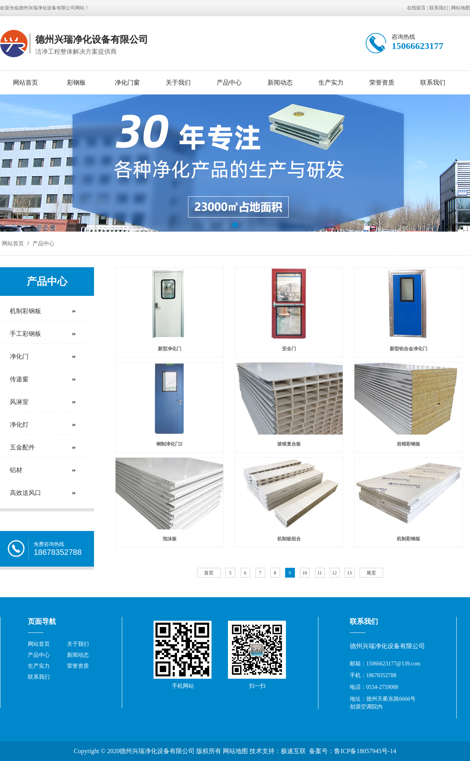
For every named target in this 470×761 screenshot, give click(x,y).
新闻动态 (280, 82)
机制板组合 (289, 539)
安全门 (289, 349)
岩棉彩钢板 (408, 444)
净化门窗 (127, 82)
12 (334, 573)
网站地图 (460, 8)
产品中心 (229, 82)
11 (319, 573)
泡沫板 (170, 539)
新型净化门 (169, 349)
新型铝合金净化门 (408, 349)
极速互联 (293, 751)
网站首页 (25, 82)
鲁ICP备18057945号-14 (365, 751)
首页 (208, 573)
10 (304, 573)
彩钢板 (76, 82)
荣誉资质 (381, 82)
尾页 (371, 573)
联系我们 (438, 8)
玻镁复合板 (289, 444)
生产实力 (330, 82)
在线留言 (416, 8)
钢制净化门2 (169, 444)
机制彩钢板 (408, 539)
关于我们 (178, 82)
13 (349, 573)
